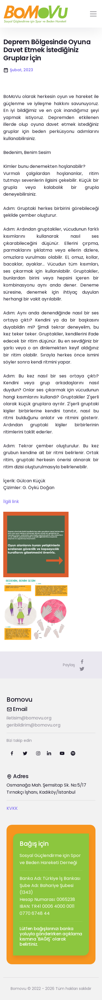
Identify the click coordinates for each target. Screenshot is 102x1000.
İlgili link (11, 501)
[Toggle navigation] (93, 13)
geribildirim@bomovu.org (33, 725)
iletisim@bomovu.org (29, 718)
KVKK (12, 808)
